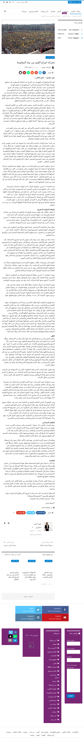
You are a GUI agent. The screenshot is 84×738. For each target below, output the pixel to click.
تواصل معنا (75, 633)
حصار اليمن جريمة (10, 545)
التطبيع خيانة (52, 659)
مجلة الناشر (52, 700)
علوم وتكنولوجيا (51, 693)
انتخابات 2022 (52, 667)
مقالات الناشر (75, 11)
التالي (43, 584)
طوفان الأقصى (51, 689)
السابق (49, 584)
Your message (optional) (73, 678)
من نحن (31, 732)
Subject (73, 658)
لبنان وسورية (52, 696)
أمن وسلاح (44, 11)
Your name (73, 642)
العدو (59, 11)
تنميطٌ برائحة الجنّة (46, 545)
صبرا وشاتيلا (52, 685)
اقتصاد (53, 11)
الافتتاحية (53, 656)
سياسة (65, 11)
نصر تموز (53, 719)
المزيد (17, 11)
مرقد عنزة (53, 704)
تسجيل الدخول (22, 2)
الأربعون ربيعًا (52, 648)
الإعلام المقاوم (51, 652)
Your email (73, 650)
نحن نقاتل (53, 716)
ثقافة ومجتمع (33, 11)
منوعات (24, 11)
